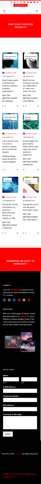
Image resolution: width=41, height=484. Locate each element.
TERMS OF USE (9, 477)
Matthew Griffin (11, 73)
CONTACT (6, 474)
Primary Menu (37, 11)
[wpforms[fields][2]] (20, 422)
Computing (7, 181)
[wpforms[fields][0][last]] (29, 379)
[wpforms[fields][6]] (20, 400)
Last (22, 382)
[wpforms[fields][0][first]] (11, 379)
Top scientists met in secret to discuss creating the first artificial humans (10, 146)
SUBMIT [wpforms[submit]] (8, 434)
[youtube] (29, 300)
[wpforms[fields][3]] (20, 409)
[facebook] (4, 300)
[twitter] (24, 300)
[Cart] (4, 11)
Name (6, 375)
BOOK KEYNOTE (20, 5)
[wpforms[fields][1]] (20, 391)
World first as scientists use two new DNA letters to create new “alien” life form (31, 85)
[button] (17, 106)
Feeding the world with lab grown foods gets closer (30, 207)
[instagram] (9, 300)
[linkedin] (14, 300)
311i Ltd (19, 454)
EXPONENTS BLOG (29, 474)
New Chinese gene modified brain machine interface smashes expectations (10, 85)
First (4, 382)
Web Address (8, 405)
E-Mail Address (10, 387)
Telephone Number (11, 396)
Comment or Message (13, 414)
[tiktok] (19, 300)
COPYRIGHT (15, 474)
